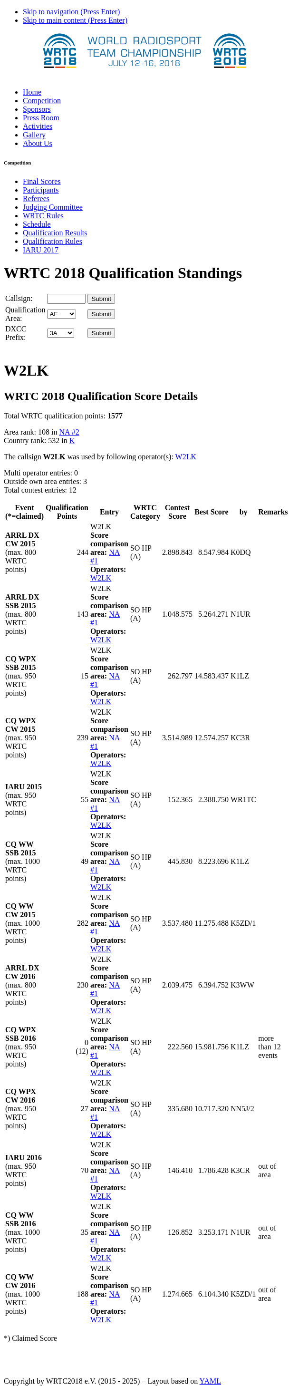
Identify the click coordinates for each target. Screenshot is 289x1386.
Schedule (37, 224)
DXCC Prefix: (15, 333)
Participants (41, 190)
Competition (42, 101)
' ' (61, 314)
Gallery (34, 135)
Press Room (41, 118)
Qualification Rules (52, 241)
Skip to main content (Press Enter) (75, 20)
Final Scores (42, 181)
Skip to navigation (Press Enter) (71, 12)
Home (32, 92)
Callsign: (19, 298)
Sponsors (37, 109)
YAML (210, 1381)
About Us (37, 143)
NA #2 (69, 432)
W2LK (185, 457)
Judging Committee (53, 207)
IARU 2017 (40, 250)
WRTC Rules (43, 216)
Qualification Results (55, 233)
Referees (36, 198)
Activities (37, 126)
